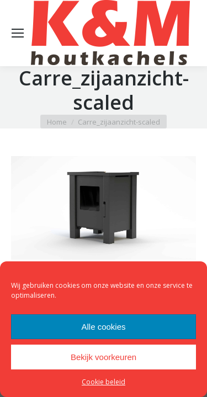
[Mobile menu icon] (17, 33)
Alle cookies (103, 326)
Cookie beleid (103, 382)
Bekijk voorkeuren (103, 357)
